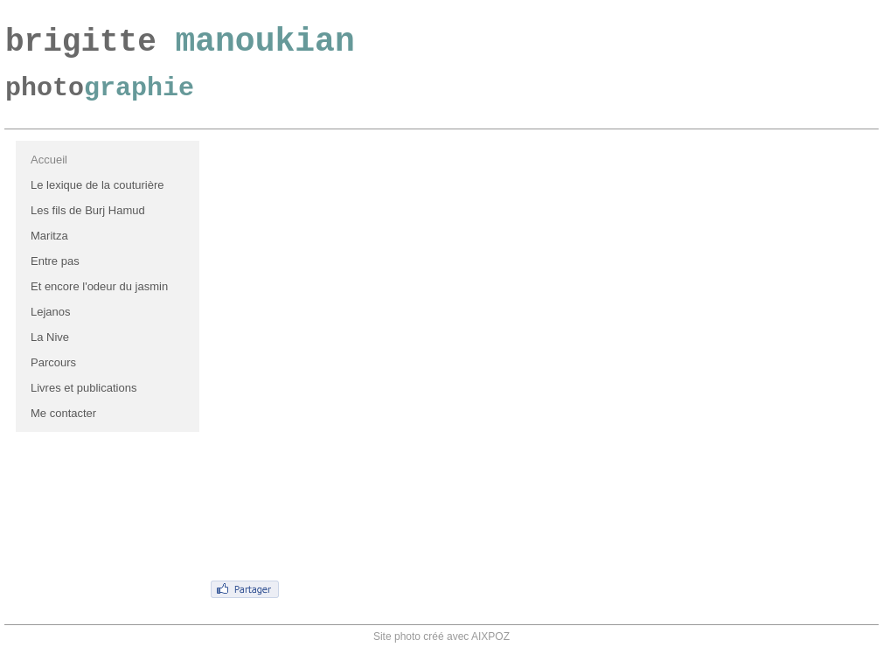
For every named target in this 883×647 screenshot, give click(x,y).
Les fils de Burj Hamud (88, 210)
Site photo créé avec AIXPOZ (441, 636)
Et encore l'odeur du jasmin (99, 286)
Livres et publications (83, 387)
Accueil (49, 159)
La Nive (50, 337)
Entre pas (55, 261)
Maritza (49, 235)
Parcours (53, 362)
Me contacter (63, 413)
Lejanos (51, 311)
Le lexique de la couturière (97, 184)
